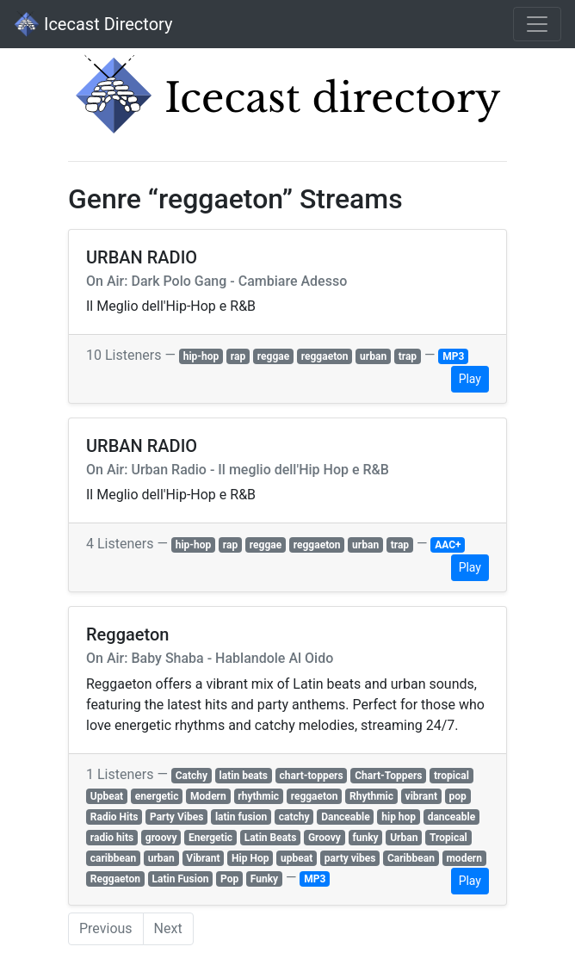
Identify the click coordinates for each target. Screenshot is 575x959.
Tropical (448, 838)
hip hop (398, 817)
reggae (273, 356)
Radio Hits (114, 817)
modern (464, 858)
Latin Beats (270, 838)
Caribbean (411, 858)
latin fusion (241, 817)
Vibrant (202, 858)
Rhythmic (371, 796)
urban (373, 356)
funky (365, 838)
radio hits (111, 838)
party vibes (350, 858)
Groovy (324, 838)
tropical (451, 776)
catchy (294, 817)
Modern (208, 796)
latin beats (243, 776)
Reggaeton (115, 879)
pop (458, 796)
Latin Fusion (180, 879)
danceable (451, 817)
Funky (264, 879)
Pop (229, 879)
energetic (157, 796)
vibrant (421, 796)
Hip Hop (250, 858)
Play (470, 379)
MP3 (453, 356)
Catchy (191, 776)
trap (408, 356)
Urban (403, 838)
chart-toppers (311, 776)
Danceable (345, 817)
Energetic (210, 838)
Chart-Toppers (388, 776)
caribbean (113, 858)
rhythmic (258, 796)
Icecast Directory (93, 24)
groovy (161, 838)
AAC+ (448, 545)
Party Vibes (176, 817)
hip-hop (201, 356)
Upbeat (106, 796)
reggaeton (325, 356)
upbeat (296, 858)
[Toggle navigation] (537, 24)
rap (238, 356)
